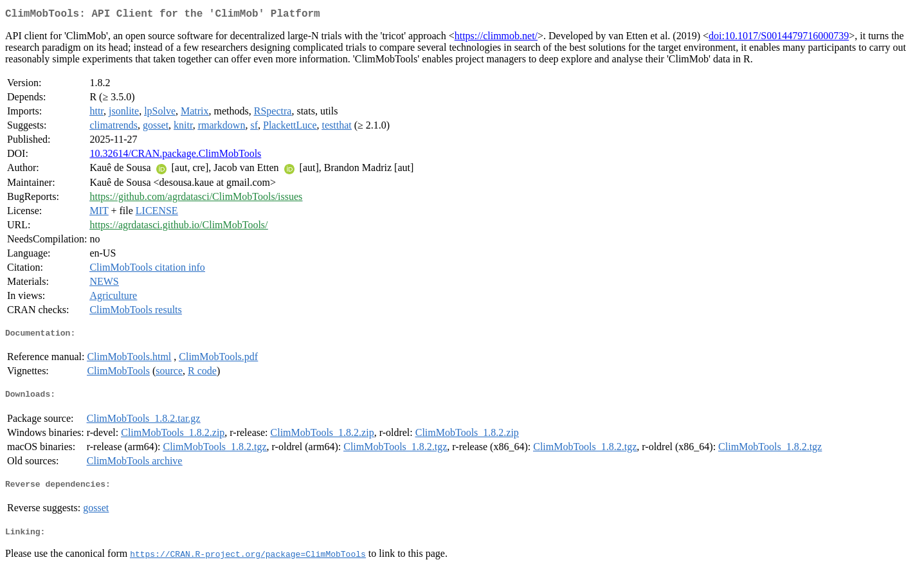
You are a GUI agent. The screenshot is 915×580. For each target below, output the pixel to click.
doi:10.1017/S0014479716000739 (779, 38)
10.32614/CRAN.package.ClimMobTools (175, 155)
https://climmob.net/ (496, 38)
